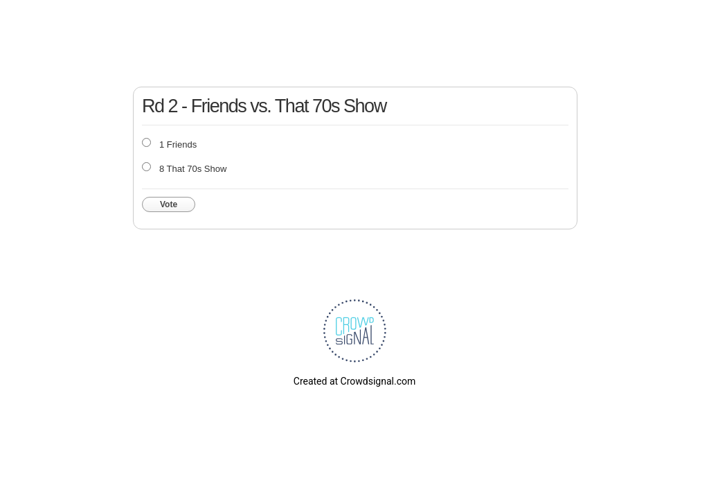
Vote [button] (168, 204)
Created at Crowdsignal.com (354, 381)
